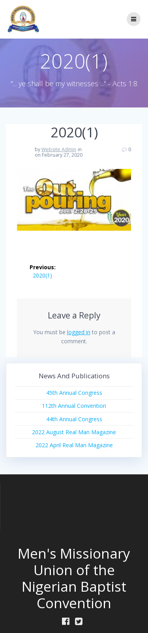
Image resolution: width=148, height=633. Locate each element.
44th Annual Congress (74, 419)
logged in (78, 332)
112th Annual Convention (74, 405)
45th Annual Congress (74, 392)
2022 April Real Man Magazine (74, 445)
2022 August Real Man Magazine (74, 432)
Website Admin (58, 149)
